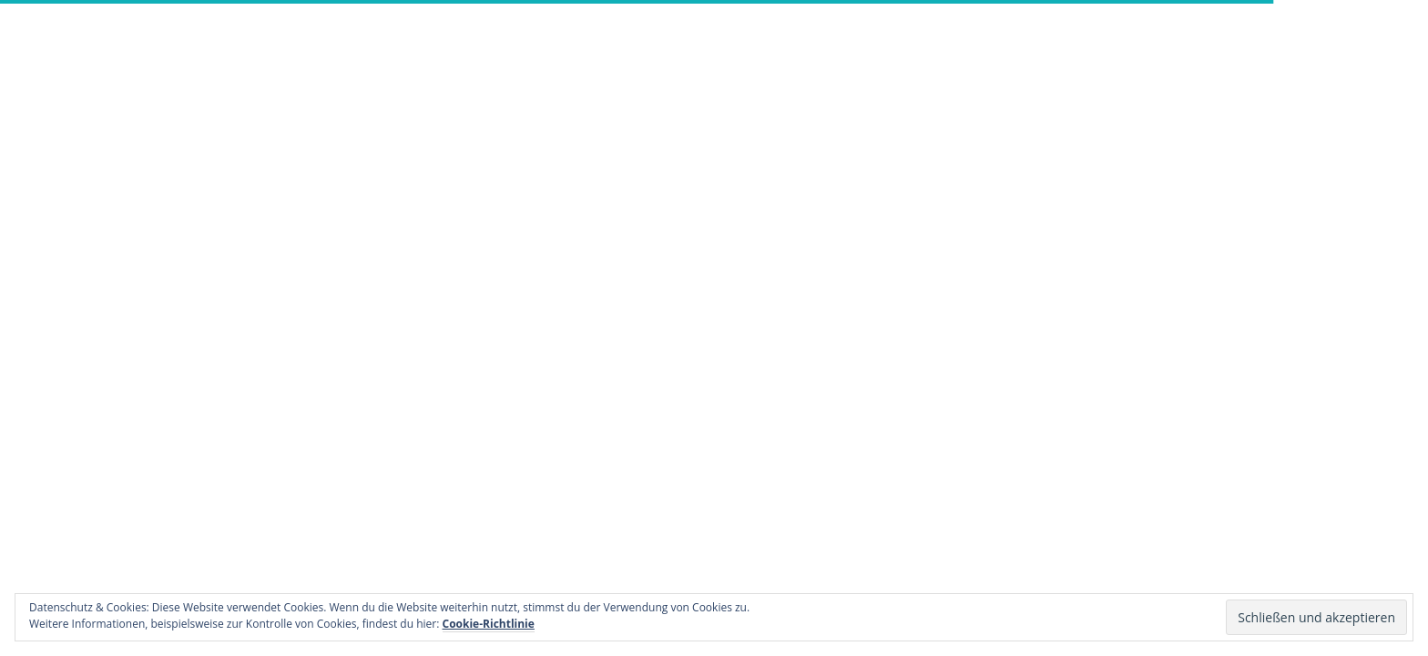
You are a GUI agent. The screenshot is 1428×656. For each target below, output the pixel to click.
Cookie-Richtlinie (489, 623)
